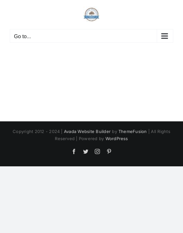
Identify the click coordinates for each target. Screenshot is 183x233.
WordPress (116, 187)
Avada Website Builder (87, 180)
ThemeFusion (132, 180)
